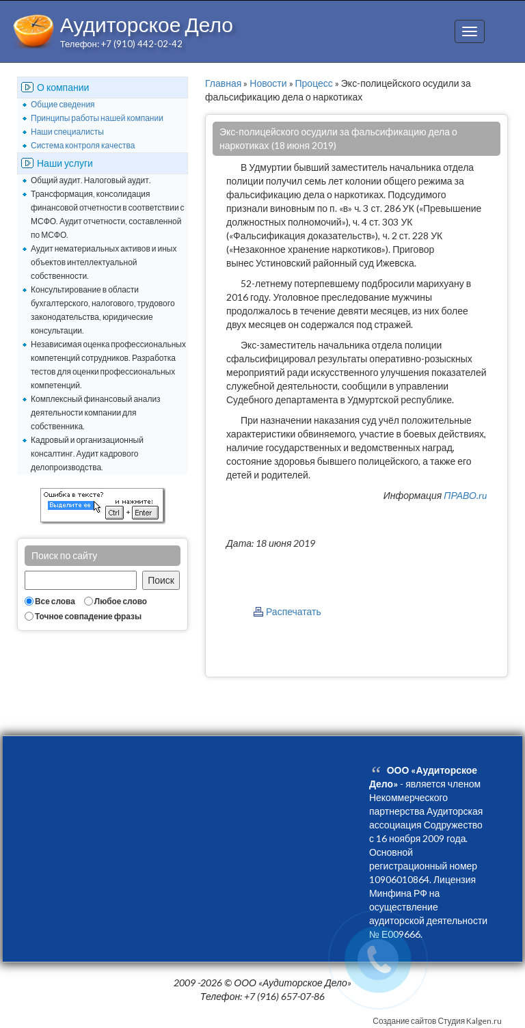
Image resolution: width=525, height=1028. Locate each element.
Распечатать (293, 611)
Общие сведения (63, 104)
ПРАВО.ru (465, 495)
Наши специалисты (67, 131)
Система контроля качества (83, 145)
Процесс (314, 83)
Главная (223, 83)
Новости (268, 83)
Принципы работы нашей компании (97, 118)
